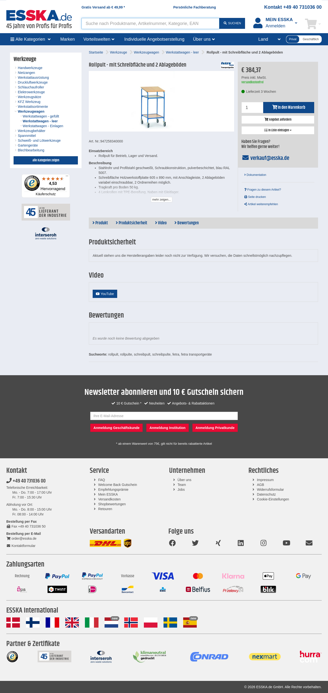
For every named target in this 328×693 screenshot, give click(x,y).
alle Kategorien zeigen (46, 160)
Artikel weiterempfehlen (261, 204)
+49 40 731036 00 (26, 481)
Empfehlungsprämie (113, 489)
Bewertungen (186, 223)
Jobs (181, 489)
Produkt (100, 223)
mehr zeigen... (161, 199)
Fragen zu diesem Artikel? (262, 189)
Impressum (265, 480)
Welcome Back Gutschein (117, 485)
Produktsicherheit (131, 223)
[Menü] (67, 177)
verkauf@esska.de (265, 158)
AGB (260, 485)
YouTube (105, 294)
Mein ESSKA (108, 494)
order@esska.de (21, 538)
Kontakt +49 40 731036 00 (293, 7)
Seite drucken (255, 197)
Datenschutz (266, 494)
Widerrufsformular (270, 489)
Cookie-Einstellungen (273, 499)
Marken (67, 39)
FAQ (101, 480)
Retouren (105, 509)
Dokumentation (255, 175)
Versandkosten (109, 499)
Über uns (184, 480)
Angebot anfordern (277, 119)
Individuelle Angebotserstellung (154, 39)
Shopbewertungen (112, 504)
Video (161, 223)
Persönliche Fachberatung (194, 7)
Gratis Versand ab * (103, 7)
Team (182, 485)
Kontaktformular (20, 546)
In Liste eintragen (278, 130)
